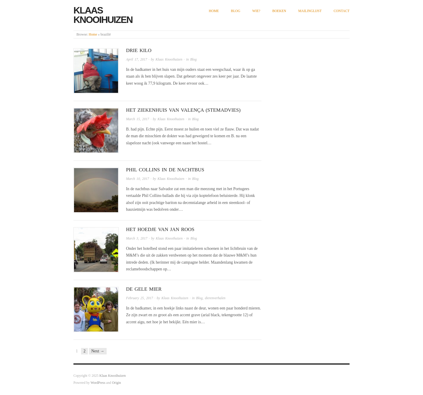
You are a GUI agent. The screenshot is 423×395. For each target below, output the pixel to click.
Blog (235, 11)
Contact (342, 11)
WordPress (97, 383)
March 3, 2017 (136, 238)
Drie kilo (139, 50)
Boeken (279, 11)
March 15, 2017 (137, 119)
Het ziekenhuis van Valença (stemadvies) (183, 110)
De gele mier (144, 289)
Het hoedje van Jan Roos (160, 229)
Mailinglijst (310, 11)
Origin (116, 383)
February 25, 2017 (139, 298)
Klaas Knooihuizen (102, 15)
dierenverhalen (215, 298)
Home (214, 11)
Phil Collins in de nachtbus (165, 170)
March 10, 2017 (137, 179)
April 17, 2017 (136, 59)
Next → (97, 351)
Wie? (256, 11)
